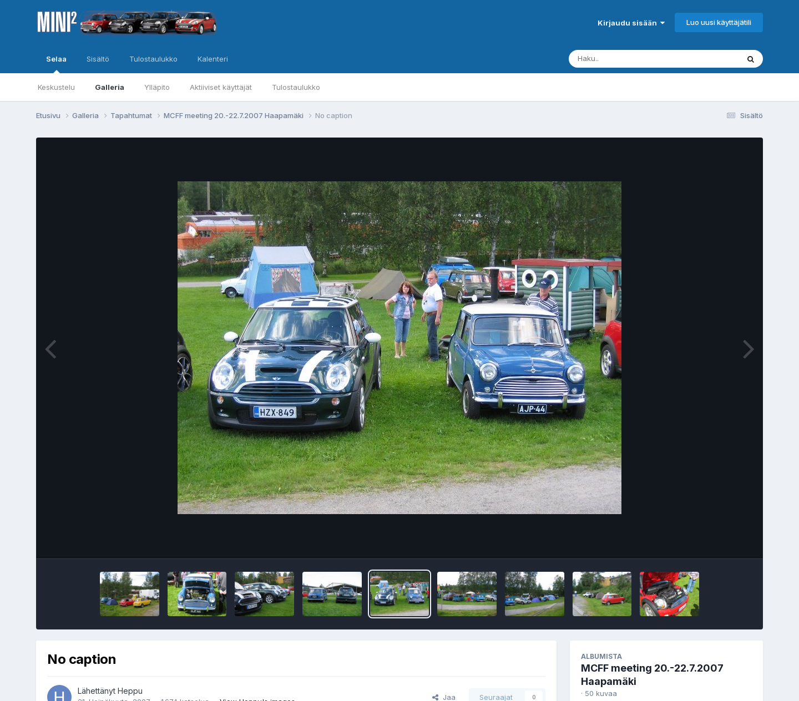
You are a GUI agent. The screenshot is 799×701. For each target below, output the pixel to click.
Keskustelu (56, 87)
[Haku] (633, 59)
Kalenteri (213, 58)
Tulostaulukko (296, 87)
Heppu (130, 690)
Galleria (109, 87)
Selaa (56, 63)
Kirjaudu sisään (631, 22)
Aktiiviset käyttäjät (221, 87)
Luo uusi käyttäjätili (718, 22)
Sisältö (98, 58)
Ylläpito (157, 87)
